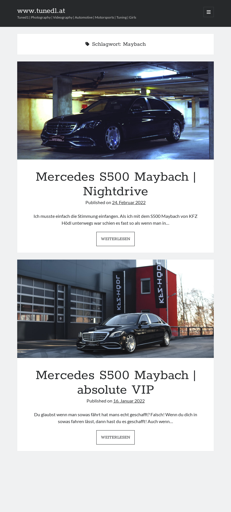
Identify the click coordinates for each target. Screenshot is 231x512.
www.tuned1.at (41, 10)
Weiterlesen (118, 240)
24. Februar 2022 (129, 202)
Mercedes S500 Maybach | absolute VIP (115, 309)
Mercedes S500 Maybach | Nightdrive (115, 110)
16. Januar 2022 (129, 400)
